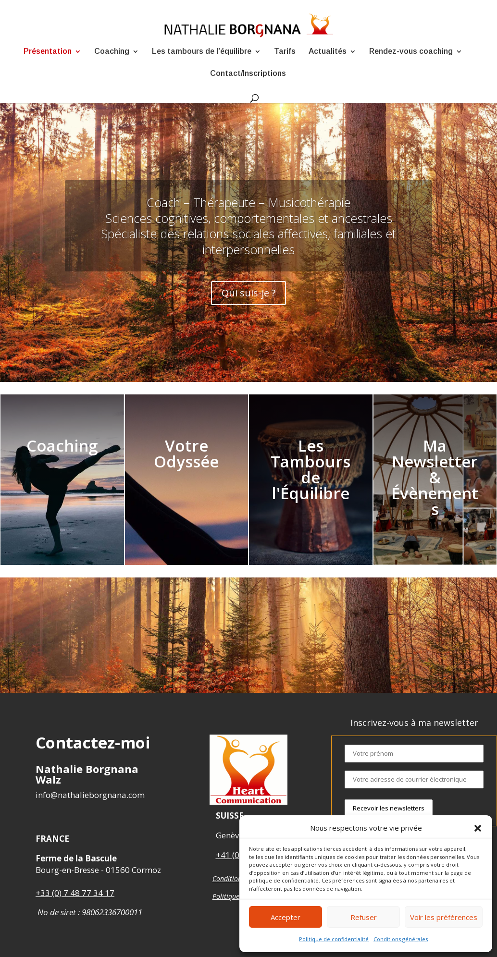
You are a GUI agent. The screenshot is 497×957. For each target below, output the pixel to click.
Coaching (111, 51)
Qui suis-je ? (249, 290)
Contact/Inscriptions (248, 73)
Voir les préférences (443, 917)
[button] (478, 828)
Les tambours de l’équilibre (201, 51)
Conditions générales (400, 939)
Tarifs (285, 51)
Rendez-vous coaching (411, 51)
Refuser (363, 917)
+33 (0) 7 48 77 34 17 (75, 892)
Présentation (48, 51)
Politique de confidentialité (334, 939)
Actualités (328, 51)
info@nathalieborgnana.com (90, 794)
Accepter (285, 917)
